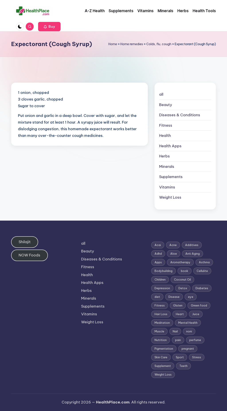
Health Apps (170, 145)
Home (112, 44)
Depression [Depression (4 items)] (162, 288)
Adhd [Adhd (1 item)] (158, 253)
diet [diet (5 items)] (157, 297)
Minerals (166, 166)
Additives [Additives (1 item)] (191, 245)
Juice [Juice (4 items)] (195, 314)
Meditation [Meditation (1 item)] (162, 322)
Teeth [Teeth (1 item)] (183, 366)
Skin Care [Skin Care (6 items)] (161, 357)
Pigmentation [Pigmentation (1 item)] (164, 348)
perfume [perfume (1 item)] (195, 340)
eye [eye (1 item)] (190, 297)
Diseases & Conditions (179, 114)
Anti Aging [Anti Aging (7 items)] (192, 253)
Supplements (171, 176)
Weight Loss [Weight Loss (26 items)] (163, 374)
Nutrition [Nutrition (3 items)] (161, 340)
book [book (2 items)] (184, 271)
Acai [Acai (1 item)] (158, 245)
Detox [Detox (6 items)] (182, 288)
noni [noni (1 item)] (189, 331)
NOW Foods (29, 255)
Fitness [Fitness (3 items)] (160, 305)
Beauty (165, 104)
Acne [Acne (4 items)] (173, 245)
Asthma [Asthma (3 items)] (204, 262)
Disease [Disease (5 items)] (174, 297)
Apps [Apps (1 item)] (158, 262)
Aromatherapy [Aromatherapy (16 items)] (180, 262)
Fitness (165, 125)
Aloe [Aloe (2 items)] (173, 253)
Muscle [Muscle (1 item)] (159, 331)
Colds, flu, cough (158, 44)
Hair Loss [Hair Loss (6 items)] (161, 314)
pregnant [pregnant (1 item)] (188, 348)
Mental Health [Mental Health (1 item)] (188, 322)
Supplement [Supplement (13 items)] (163, 366)
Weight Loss (170, 197)
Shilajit (25, 241)
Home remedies (131, 44)
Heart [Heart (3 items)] (180, 314)
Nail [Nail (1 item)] (175, 331)
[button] (49, 26)
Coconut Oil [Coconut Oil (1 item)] (182, 279)
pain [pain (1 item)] (178, 340)
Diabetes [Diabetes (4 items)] (202, 288)
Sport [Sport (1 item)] (180, 357)
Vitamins (167, 187)
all (161, 94)
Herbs (164, 156)
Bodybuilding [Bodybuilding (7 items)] (163, 271)
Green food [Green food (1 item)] (199, 305)
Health (165, 135)
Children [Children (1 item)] (160, 279)
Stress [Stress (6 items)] (196, 357)
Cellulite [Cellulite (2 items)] (202, 271)
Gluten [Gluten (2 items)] (177, 305)
